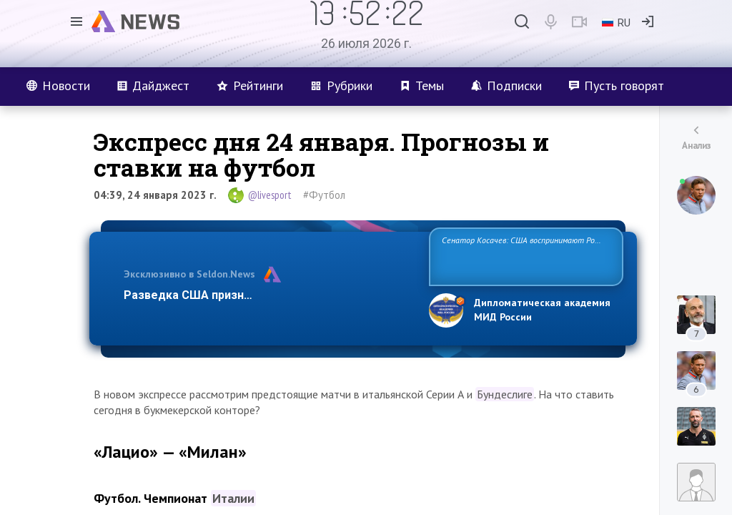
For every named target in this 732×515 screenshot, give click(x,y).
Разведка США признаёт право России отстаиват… (268, 295)
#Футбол (324, 195)
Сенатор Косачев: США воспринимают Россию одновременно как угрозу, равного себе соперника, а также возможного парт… (523, 256)
